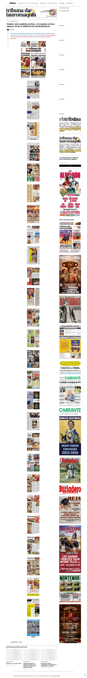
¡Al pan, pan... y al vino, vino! (13, 663)
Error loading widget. (64, 7)
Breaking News (69, 3)
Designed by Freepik (55, 676)
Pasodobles (62, 3)
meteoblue (61, 25)
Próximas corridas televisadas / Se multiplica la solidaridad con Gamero (48, 665)
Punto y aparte (34, 3)
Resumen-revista (22, 3)
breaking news (14, 21)
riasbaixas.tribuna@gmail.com (65, 126)
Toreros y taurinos (53, 3)
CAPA (20, 642)
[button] (8, 47)
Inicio (8, 21)
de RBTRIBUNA (73, 152)
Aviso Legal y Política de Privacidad (70, 129)
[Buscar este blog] (70, 162)
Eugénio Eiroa (43, 3)
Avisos (28, 3)
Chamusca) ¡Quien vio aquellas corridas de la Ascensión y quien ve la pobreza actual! (29, 665)
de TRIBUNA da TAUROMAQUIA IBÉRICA (72, 128)
